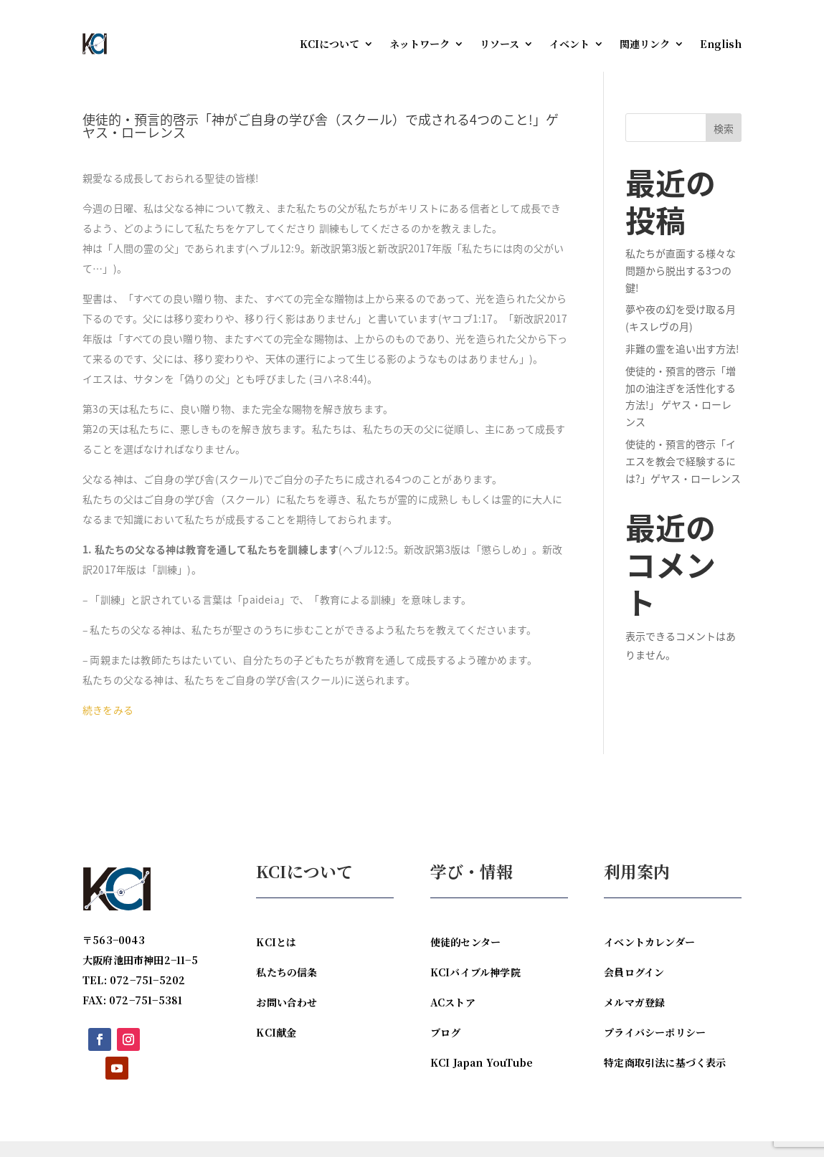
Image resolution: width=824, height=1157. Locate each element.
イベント (569, 44)
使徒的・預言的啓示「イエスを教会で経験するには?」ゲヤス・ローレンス (683, 476)
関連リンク (645, 44)
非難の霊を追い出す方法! (682, 364)
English (721, 44)
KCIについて (329, 44)
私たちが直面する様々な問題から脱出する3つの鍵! (680, 286)
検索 (724, 144)
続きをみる (107, 725)
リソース (499, 44)
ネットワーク (419, 44)
